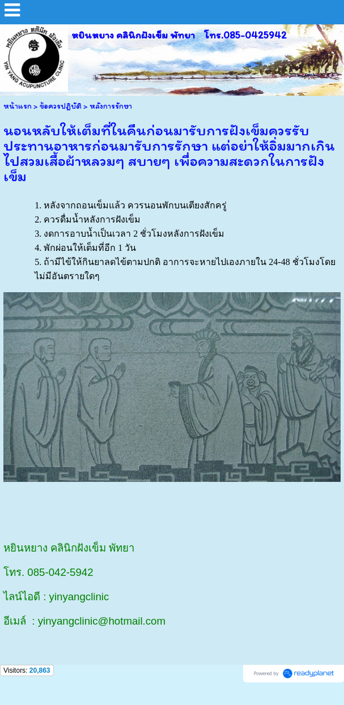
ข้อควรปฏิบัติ (61, 106)
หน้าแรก (17, 106)
